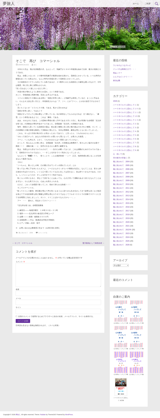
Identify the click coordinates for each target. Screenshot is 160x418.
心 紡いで (117, 154)
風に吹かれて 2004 (121, 162)
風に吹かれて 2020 (121, 222)
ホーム (136, 3)
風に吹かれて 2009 (121, 180)
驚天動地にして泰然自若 (93, 243)
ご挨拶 (147, 3)
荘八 (35, 65)
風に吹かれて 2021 (121, 226)
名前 (17, 289)
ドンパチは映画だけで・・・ (124, 69)
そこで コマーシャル (22, 243)
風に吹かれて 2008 (121, 177)
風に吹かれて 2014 (121, 199)
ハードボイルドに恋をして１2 (125, 116)
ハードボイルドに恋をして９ (124, 150)
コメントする (42, 233)
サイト (18, 307)
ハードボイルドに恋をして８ (124, 146)
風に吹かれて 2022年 (122, 230)
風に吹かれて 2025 (121, 241)
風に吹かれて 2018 (121, 214)
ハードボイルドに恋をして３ (124, 127)
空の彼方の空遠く (120, 158)
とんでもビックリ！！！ (123, 77)
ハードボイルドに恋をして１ (124, 105)
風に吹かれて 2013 (121, 196)
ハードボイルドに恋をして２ (124, 124)
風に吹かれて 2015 (121, 203)
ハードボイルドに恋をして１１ (125, 112)
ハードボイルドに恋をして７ (124, 143)
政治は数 (116, 80)
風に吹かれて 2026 (121, 245)
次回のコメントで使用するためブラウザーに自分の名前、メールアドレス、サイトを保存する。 (56, 316)
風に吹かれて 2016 (121, 207)
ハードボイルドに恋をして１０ (125, 109)
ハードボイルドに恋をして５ (124, 135)
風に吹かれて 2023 (121, 233)
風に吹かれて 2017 (121, 211)
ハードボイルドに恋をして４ (124, 131)
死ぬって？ (117, 73)
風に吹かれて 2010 (121, 184)
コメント (20, 262)
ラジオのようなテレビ (122, 65)
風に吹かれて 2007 (121, 173)
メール (18, 298)
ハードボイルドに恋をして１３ (125, 120)
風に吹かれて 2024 (121, 237)
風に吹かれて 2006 (121, 169)
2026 (115, 101)
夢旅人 (9, 3)
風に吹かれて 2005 (26, 233)
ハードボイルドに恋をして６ (124, 139)
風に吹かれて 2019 (121, 218)
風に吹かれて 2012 (121, 192)
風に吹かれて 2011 (121, 188)
